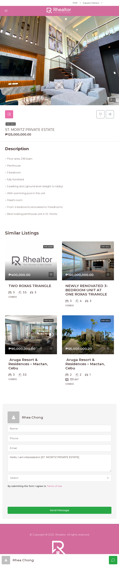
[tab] (9, 114)
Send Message (59, 510)
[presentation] (33, 497)
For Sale (10, 124)
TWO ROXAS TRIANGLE (29, 286)
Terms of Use (54, 486)
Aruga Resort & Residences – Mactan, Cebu (28, 364)
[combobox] (59, 477)
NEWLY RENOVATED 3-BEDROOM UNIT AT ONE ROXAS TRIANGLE (86, 290)
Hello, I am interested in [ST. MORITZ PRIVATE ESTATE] (59, 463)
